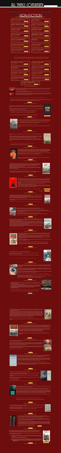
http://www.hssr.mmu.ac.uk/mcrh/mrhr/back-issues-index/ (28, 112)
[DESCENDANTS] (47, 190)
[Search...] (51, 6)
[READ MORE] (26, 21)
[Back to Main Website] (46, 12)
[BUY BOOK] (47, 115)
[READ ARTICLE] (47, 189)
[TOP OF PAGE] (29, 102)
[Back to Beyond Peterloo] (15, 11)
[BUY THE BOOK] (46, 442)
